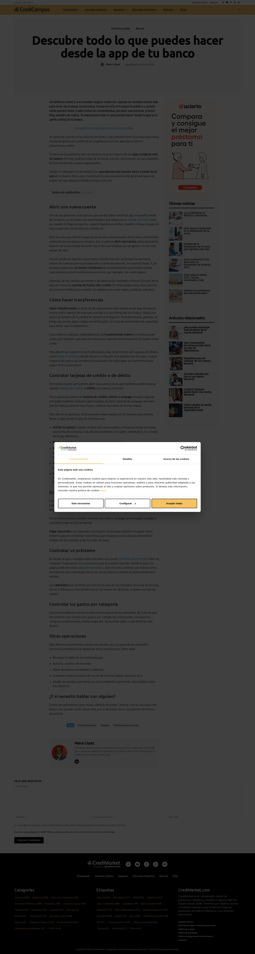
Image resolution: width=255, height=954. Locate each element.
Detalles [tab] (127, 459)
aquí (103, 490)
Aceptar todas (174, 503)
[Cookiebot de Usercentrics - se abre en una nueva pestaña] (183, 448)
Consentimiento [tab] (78, 459)
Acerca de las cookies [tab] (176, 459)
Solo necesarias (80, 503)
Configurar (127, 503)
